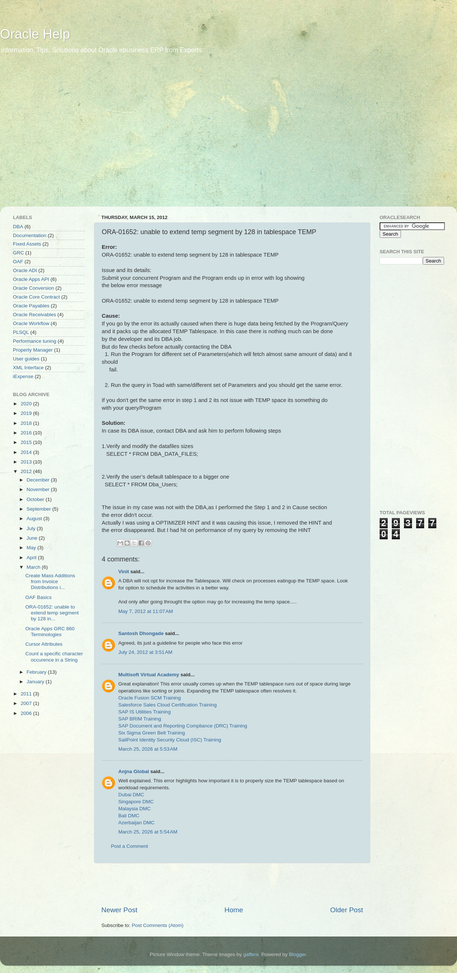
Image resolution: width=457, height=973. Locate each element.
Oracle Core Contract (36, 297)
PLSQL (21, 332)
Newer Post (119, 910)
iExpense (23, 376)
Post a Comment (129, 846)
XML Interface (28, 367)
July (32, 528)
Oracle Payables (31, 306)
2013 (27, 462)
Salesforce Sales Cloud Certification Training (167, 705)
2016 (27, 433)
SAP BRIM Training (139, 719)
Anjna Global (133, 771)
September (39, 509)
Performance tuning (34, 341)
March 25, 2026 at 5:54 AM (147, 832)
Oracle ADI (25, 270)
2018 (27, 423)
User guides (26, 359)
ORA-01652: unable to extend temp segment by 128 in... (52, 612)
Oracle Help (35, 34)
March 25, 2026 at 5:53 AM (147, 749)
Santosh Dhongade (141, 633)
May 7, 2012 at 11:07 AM (145, 611)
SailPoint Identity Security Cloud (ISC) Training (169, 740)
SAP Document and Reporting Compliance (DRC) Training (182, 726)
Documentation (29, 235)
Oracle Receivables (34, 314)
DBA (18, 226)
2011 (27, 694)
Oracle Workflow (31, 323)
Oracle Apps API (31, 279)
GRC (18, 252)
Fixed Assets (27, 244)
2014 (27, 452)
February (37, 672)
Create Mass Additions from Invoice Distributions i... (50, 581)
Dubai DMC (131, 794)
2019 (27, 413)
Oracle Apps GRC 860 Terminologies (50, 631)
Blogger (297, 954)
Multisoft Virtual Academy (148, 674)
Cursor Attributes (44, 644)
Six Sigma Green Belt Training (151, 733)
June (33, 538)
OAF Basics (38, 597)
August (35, 518)
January (36, 681)
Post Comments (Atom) (158, 925)
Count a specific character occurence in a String (54, 656)
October (36, 499)
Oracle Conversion (33, 288)
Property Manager (33, 350)
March (34, 567)
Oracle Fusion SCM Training (149, 698)
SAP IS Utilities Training (144, 712)
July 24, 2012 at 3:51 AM (145, 652)
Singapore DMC (136, 801)
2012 (27, 471)
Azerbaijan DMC (136, 822)
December (39, 480)
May (32, 547)
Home (233, 910)
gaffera (251, 954)
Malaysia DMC (134, 808)
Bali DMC (128, 815)
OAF (18, 261)
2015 (27, 442)
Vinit (123, 571)
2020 (27, 403)
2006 (27, 713)
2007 (27, 703)
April (32, 557)
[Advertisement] (69, 135)
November (39, 489)
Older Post (346, 910)
